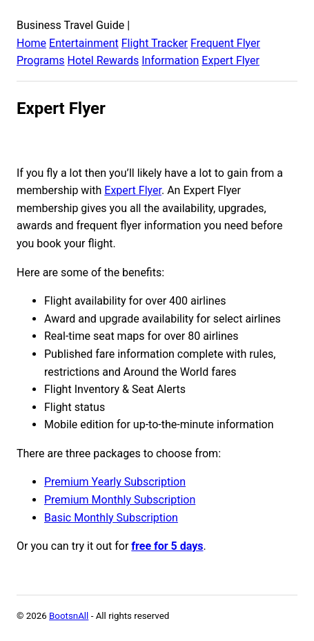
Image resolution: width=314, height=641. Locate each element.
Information (170, 60)
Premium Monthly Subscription (119, 499)
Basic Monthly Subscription (111, 517)
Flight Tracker (154, 43)
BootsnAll (68, 616)
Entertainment (84, 43)
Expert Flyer (230, 60)
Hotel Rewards (103, 60)
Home (31, 43)
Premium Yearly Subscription (115, 481)
